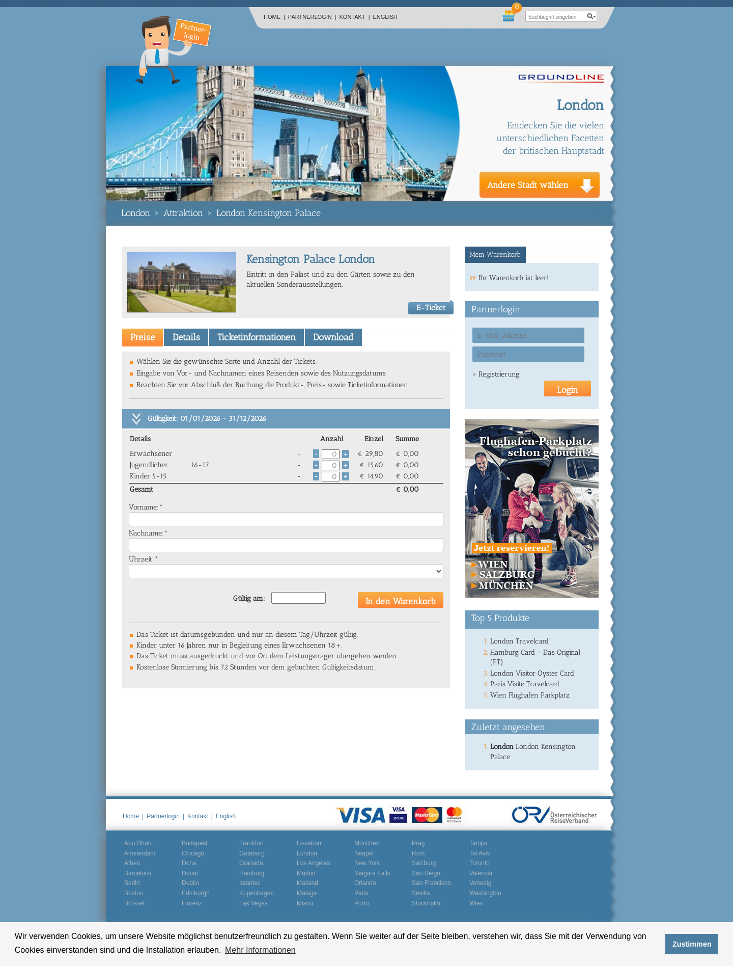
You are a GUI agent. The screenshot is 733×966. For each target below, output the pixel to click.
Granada (251, 863)
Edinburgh (196, 893)
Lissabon (309, 843)
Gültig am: (249, 598)
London (135, 213)
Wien (476, 903)
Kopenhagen (256, 893)
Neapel (364, 853)
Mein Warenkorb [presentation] (495, 254)
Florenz (192, 903)
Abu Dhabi (138, 843)
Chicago (193, 853)
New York (367, 863)
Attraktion (183, 213)
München (366, 843)
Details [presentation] (186, 337)
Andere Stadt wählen (528, 185)
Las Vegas (253, 903)
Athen (132, 863)
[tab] (142, 337)
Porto (361, 903)
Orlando (365, 883)
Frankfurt (251, 843)
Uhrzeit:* (143, 559)
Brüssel (134, 903)
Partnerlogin (312, 17)
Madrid (306, 873)
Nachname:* (148, 533)
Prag (418, 843)
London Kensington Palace (268, 213)
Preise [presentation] (142, 337)
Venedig (480, 883)
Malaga (307, 893)
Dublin (190, 883)
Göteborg (252, 853)
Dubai (190, 873)
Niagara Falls (372, 873)
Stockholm (426, 903)
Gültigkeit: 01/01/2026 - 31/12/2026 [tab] (207, 418)
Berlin (132, 883)
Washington (485, 893)
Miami (305, 903)
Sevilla (421, 893)
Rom (418, 853)
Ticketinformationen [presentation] (256, 337)
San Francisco (431, 883)
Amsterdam (139, 853)
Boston (133, 893)
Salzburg (424, 863)
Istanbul (250, 883)
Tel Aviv (479, 853)
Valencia (480, 873)
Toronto (479, 863)
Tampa (478, 843)
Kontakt (355, 17)
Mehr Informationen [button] (260, 950)
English (385, 17)
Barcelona (138, 873)
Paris (361, 893)
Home (274, 17)
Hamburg (251, 873)
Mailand (307, 883)
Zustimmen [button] (692, 944)
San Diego (426, 873)
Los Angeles (313, 863)
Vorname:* (146, 507)
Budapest (195, 843)
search (591, 16)
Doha (189, 863)
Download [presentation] (333, 337)
